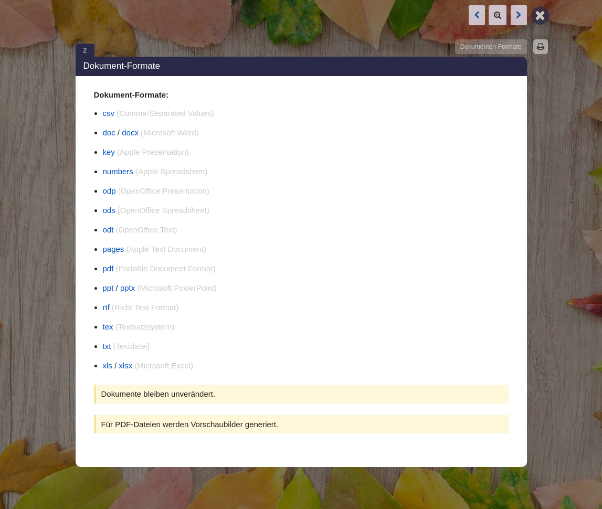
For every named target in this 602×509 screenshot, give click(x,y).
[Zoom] (497, 15)
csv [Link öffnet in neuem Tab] (109, 113)
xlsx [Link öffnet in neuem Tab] (125, 365)
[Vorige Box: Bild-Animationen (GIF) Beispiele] (477, 15)
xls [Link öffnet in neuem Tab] (107, 365)
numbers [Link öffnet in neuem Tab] (118, 171)
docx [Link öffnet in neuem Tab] (130, 132)
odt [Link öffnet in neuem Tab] (108, 229)
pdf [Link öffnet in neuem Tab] (108, 268)
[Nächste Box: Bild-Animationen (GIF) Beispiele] (519, 15)
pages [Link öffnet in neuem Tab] (113, 249)
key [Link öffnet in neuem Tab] (109, 151)
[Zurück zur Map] (540, 15)
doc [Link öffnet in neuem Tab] (109, 132)
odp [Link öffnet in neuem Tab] (109, 190)
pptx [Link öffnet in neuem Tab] (127, 287)
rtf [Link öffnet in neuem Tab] (106, 307)
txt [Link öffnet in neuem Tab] (107, 346)
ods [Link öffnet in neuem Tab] (109, 210)
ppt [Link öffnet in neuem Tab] (108, 287)
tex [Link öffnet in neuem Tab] (108, 326)
